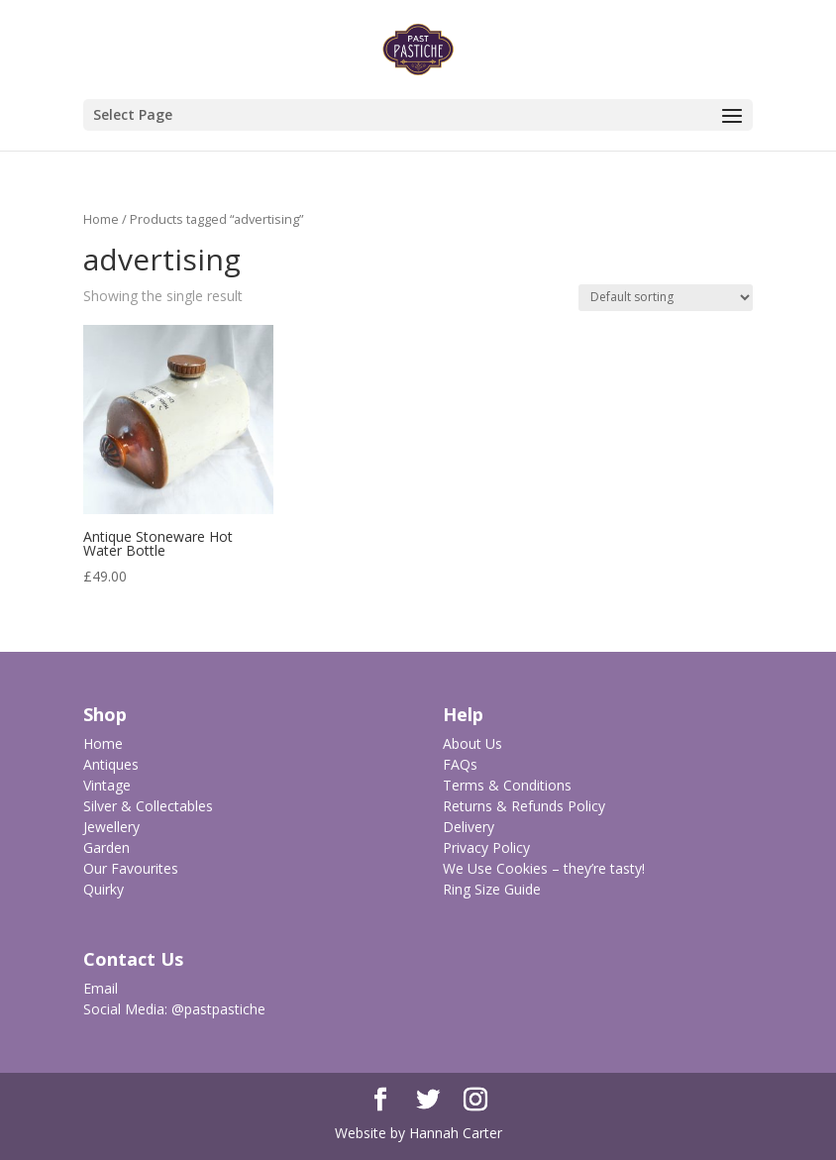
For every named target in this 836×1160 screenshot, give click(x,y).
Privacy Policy (486, 847)
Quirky (103, 889)
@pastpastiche (218, 1009)
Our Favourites (130, 868)
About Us (472, 743)
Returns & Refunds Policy (524, 805)
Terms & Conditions (507, 785)
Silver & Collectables (148, 805)
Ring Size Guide (492, 889)
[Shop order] (665, 297)
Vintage (107, 785)
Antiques (111, 764)
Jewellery (111, 826)
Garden (106, 847)
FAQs (460, 764)
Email (100, 988)
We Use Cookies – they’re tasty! (544, 868)
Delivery (468, 826)
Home (101, 219)
